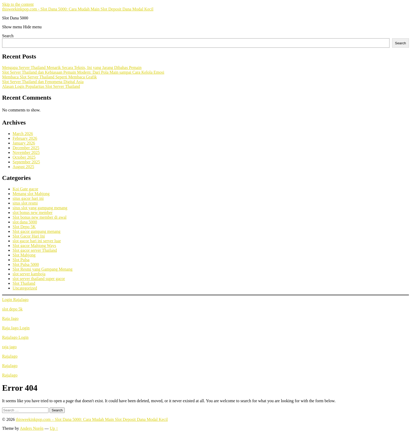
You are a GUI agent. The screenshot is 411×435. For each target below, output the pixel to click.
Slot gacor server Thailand (35, 250)
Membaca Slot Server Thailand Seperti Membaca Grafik (49, 77)
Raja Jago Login (16, 328)
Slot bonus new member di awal (40, 217)
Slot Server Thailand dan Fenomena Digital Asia (43, 81)
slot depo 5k (12, 309)
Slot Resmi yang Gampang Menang (42, 269)
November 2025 (26, 152)
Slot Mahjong (24, 255)
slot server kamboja (29, 274)
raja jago (9, 347)
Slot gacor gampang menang (37, 231)
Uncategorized (25, 288)
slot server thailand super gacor (39, 278)
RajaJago (10, 356)
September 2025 (26, 162)
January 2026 (24, 143)
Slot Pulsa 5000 (26, 264)
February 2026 (25, 138)
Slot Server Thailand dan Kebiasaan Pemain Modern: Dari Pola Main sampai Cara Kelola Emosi (83, 72)
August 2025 (23, 166)
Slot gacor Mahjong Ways (34, 245)
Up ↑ (54, 428)
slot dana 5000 (25, 222)
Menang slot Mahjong (31, 193)
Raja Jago (10, 318)
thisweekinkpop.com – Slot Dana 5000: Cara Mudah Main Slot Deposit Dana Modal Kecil (92, 419)
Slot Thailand (24, 283)
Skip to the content (18, 4)
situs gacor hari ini (28, 198)
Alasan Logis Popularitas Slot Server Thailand (41, 86)
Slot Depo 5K (24, 226)
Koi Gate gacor (25, 189)
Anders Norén (32, 428)
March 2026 (23, 133)
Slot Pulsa (21, 259)
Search (8, 36)
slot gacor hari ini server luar (37, 241)
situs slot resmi (25, 203)
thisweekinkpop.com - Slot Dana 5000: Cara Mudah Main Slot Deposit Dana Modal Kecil (77, 9)
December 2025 (26, 148)
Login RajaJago (15, 299)
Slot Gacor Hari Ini (29, 236)
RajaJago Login (15, 337)
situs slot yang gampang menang (40, 208)
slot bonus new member (32, 212)
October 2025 (24, 157)
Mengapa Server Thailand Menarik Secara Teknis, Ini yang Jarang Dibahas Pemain (72, 67)
